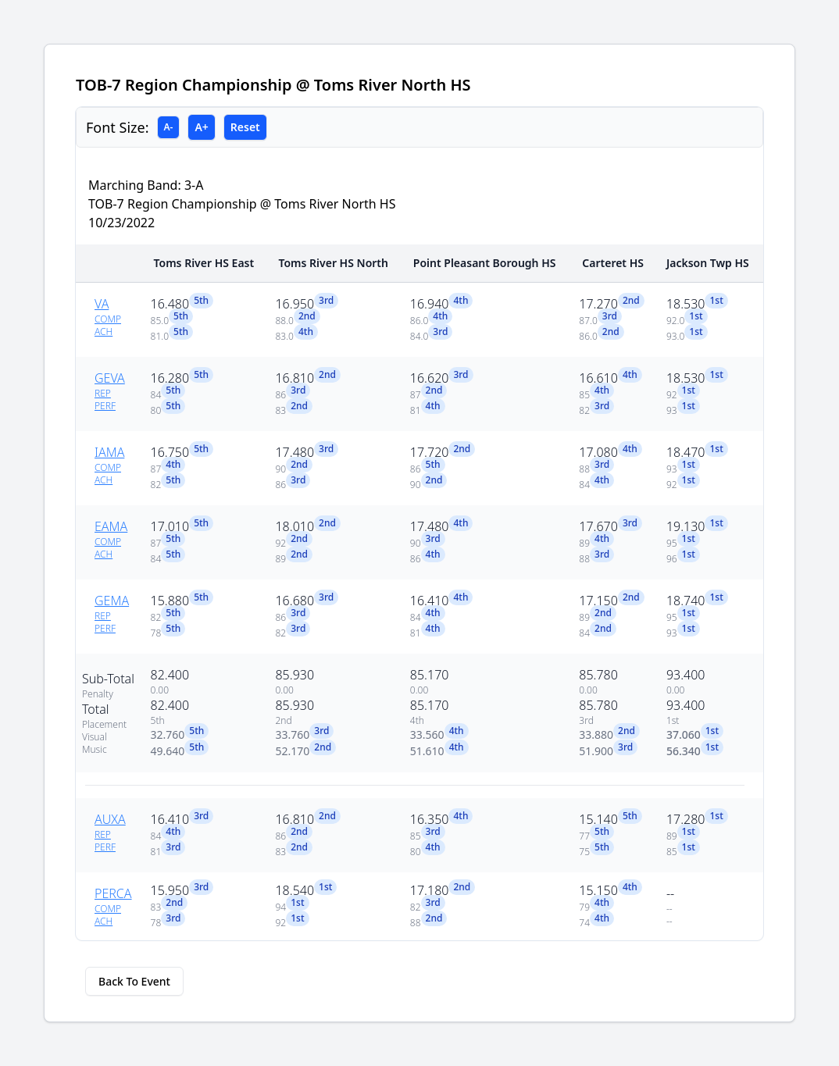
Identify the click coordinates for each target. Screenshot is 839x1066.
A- (168, 127)
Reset (245, 126)
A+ (201, 126)
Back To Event (134, 981)
